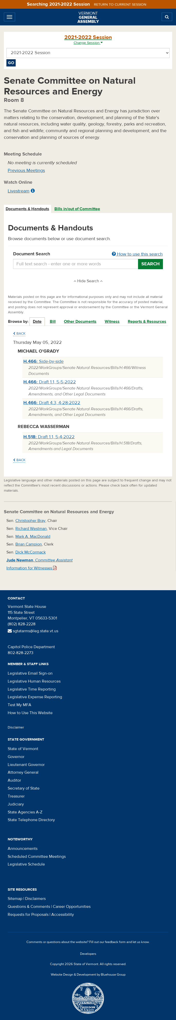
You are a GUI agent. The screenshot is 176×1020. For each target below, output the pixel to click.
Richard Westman (31, 528)
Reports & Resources (147, 321)
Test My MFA (19, 704)
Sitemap (15, 898)
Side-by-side (43, 361)
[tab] (28, 209)
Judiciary (16, 804)
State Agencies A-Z (25, 812)
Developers (88, 954)
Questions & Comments (29, 906)
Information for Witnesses (31, 568)
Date (37, 321)
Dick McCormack (30, 552)
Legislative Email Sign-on (30, 673)
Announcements (22, 848)
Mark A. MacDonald (32, 536)
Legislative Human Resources (34, 681)
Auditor (14, 780)
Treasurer (16, 796)
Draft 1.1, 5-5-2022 (49, 382)
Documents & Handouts (27, 208)
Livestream (19, 191)
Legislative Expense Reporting (35, 697)
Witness (112, 321)
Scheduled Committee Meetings (37, 856)
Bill (53, 321)
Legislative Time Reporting (32, 689)
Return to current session (120, 4)
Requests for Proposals (28, 914)
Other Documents (80, 321)
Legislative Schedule (26, 864)
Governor (16, 756)
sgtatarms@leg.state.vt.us (33, 631)
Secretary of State (24, 788)
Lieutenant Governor (26, 764)
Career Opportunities (72, 906)
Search (150, 264)
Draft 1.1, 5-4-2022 (49, 437)
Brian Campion (28, 544)
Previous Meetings (26, 170)
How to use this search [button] (137, 254)
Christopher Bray (30, 520)
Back (19, 333)
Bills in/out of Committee (77, 208)
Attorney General (23, 772)
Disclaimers (35, 898)
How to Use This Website (30, 712)
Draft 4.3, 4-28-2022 (51, 403)
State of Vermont (23, 748)
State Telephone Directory (31, 819)
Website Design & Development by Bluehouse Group (88, 975)
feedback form (115, 942)
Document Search (88, 254)
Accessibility (62, 914)
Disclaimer (16, 727)
